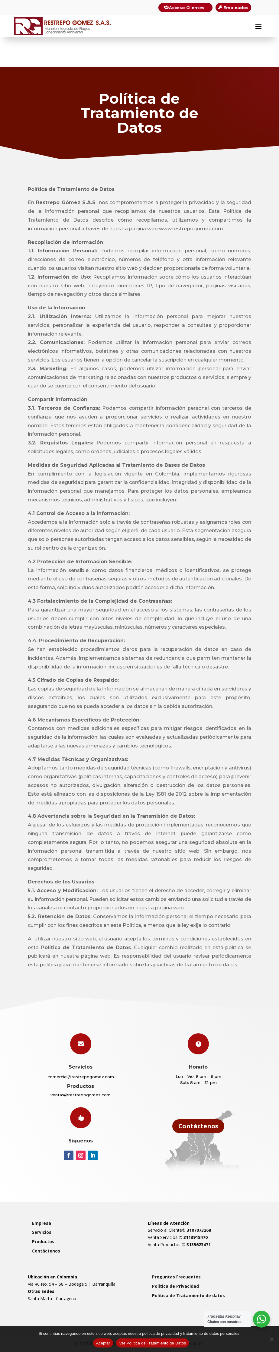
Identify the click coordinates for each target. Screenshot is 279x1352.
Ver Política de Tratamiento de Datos (152, 1343)
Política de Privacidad (175, 1286)
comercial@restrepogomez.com (80, 1076)
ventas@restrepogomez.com (80, 1094)
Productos (43, 1241)
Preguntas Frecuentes (176, 1277)
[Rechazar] (271, 1339)
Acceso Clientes (186, 7)
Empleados (235, 7)
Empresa (41, 1223)
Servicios (41, 1232)
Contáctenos (198, 1126)
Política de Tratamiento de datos (188, 1295)
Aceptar (103, 1343)
